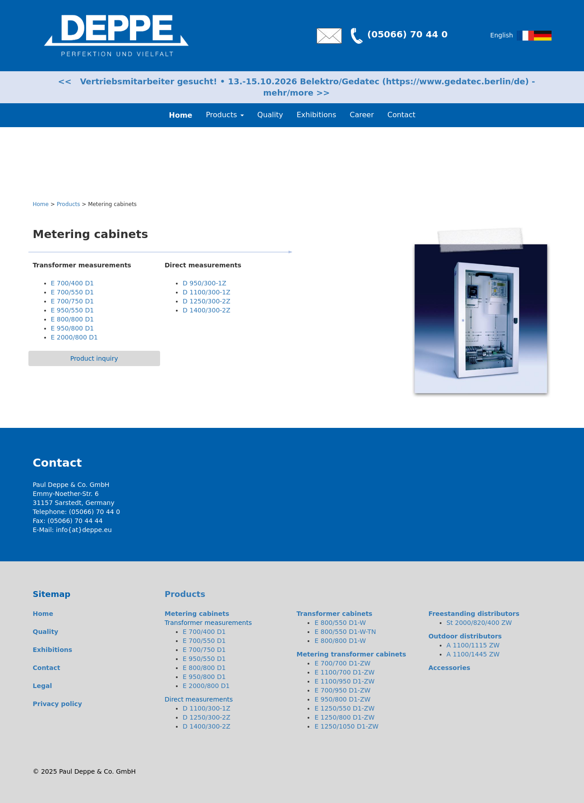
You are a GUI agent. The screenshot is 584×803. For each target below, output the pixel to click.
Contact (401, 114)
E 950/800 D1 (72, 328)
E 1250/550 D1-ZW (344, 708)
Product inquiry (94, 358)
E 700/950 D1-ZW (342, 690)
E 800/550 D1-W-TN (345, 631)
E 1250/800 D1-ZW (344, 717)
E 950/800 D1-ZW (342, 699)
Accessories (449, 667)
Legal (42, 685)
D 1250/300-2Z (206, 301)
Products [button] (225, 114)
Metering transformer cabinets (351, 654)
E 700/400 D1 (72, 283)
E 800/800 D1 (72, 319)
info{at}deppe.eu (84, 529)
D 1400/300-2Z (206, 310)
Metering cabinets (197, 613)
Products (68, 204)
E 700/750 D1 (72, 301)
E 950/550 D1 (72, 310)
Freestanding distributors (474, 613)
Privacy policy (58, 703)
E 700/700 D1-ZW (342, 663)
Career (362, 114)
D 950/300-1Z (204, 283)
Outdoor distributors (465, 636)
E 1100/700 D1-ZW (344, 672)
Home (41, 204)
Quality (270, 114)
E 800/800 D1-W (340, 640)
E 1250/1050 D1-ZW (346, 726)
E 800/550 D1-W (340, 622)
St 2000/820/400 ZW (479, 622)
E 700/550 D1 (72, 292)
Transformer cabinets (334, 613)
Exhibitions (316, 114)
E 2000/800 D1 (74, 337)
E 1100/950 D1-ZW (344, 681)
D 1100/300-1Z (206, 292)
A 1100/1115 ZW (473, 645)
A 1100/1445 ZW (473, 654)
